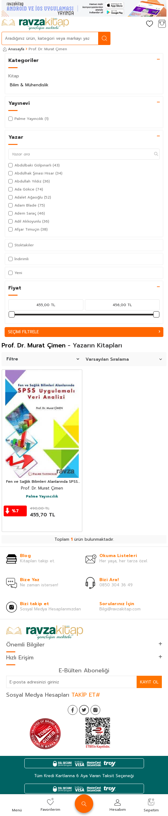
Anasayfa (13, 49)
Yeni (15, 273)
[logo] (35, 24)
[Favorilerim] (149, 24)
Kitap (13, 76)
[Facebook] (73, 710)
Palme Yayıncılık (42, 496)
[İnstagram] (95, 710)
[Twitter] (84, 710)
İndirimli (18, 259)
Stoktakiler (21, 245)
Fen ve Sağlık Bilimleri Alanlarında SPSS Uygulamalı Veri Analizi (42, 481)
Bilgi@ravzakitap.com (120, 609)
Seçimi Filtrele (84, 332)
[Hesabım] (137, 24)
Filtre (42, 359)
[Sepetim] (161, 24)
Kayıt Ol (149, 682)
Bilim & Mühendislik (29, 85)
